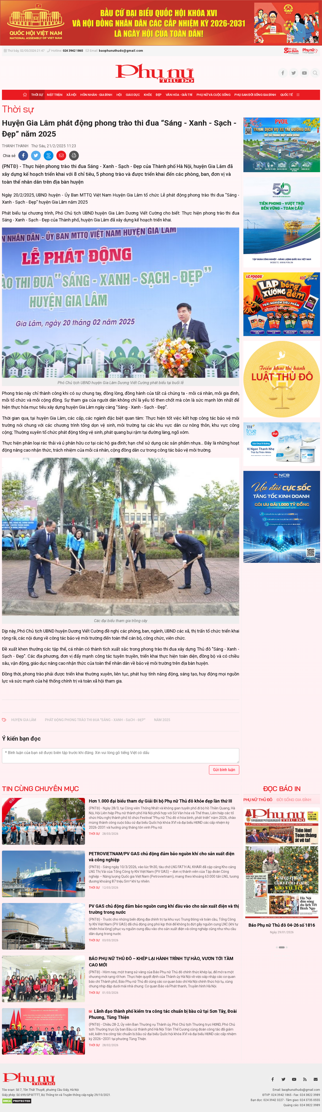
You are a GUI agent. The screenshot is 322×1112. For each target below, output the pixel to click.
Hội (119, 95)
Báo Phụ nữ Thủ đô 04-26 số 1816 (282, 925)
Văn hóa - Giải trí (179, 95)
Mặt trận (54, 95)
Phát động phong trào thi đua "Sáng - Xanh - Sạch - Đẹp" (95, 720)
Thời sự (37, 95)
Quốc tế (286, 95)
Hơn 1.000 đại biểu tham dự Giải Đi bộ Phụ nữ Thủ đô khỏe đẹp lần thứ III (160, 801)
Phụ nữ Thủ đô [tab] (257, 800)
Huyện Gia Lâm (23, 720)
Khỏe (148, 95)
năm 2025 (162, 720)
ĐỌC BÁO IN (282, 788)
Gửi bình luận (224, 769)
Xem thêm (282, 956)
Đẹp (159, 95)
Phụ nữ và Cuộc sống (213, 95)
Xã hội (71, 95)
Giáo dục (133, 95)
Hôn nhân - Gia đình (96, 95)
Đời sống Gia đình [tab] (293, 800)
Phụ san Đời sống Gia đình (255, 95)
